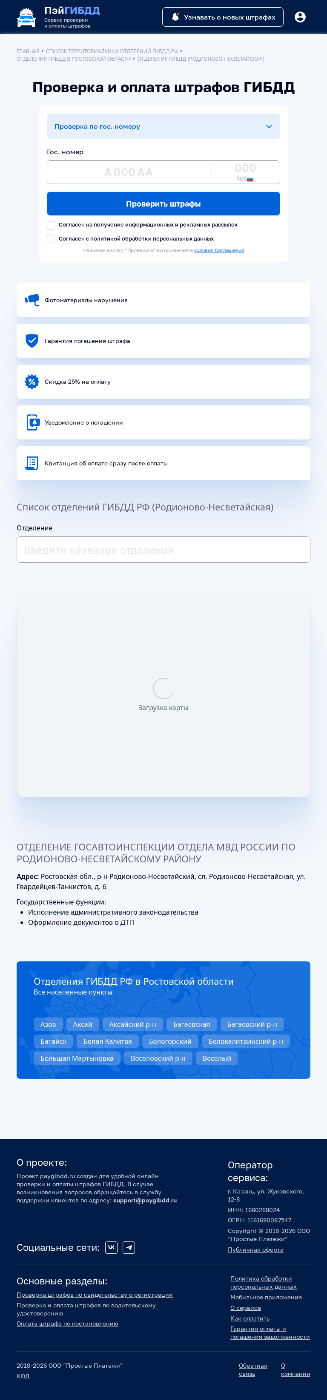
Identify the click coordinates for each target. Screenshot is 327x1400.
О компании (295, 1369)
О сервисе (245, 1307)
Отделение (34, 528)
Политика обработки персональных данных (263, 1282)
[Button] (300, 17)
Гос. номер (65, 151)
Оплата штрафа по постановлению (67, 1323)
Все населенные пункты (73, 992)
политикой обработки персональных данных (152, 238)
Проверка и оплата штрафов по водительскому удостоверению (86, 1309)
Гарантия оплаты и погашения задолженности (270, 1332)
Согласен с (130, 239)
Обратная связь (253, 1369)
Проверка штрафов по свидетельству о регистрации (95, 1294)
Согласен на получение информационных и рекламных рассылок (142, 225)
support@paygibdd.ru (145, 1200)
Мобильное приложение (266, 1297)
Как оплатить (250, 1318)
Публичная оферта (256, 1249)
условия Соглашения (219, 250)
